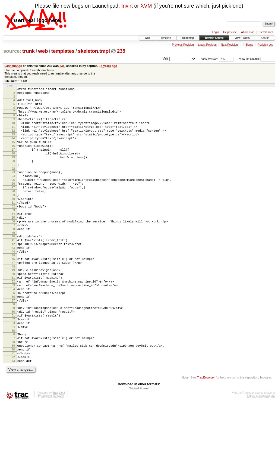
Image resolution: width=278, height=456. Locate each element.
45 (13, 288)
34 (13, 238)
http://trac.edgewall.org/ (261, 448)
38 (13, 256)
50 (13, 309)
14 (13, 148)
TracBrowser (206, 430)
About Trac (247, 32)
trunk (28, 51)
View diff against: (257, 58)
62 (13, 363)
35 (13, 242)
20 (13, 175)
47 (13, 296)
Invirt (127, 6)
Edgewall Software (52, 448)
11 (13, 134)
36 (13, 247)
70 (13, 399)
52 (13, 318)
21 (13, 180)
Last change (13, 65)
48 (13, 300)
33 (13, 234)
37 (13, 252)
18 (13, 166)
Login (215, 32)
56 (13, 336)
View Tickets (242, 37)
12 (13, 138)
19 (13, 171)
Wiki (147, 37)
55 (13, 332)
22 (13, 185)
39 (13, 261)
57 (13, 341)
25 (13, 197)
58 (13, 346)
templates (63, 51)
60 (13, 354)
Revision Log (265, 44)
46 (13, 291)
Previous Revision (183, 44)
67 (13, 385)
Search (265, 37)
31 (13, 225)
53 (13, 322)
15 (13, 152)
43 (13, 278)
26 (13, 202)
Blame (249, 44)
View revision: (209, 58)
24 (13, 193)
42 (13, 274)
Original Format (139, 441)
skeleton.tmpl (94, 51)
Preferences (266, 32)
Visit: (166, 58)
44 (13, 283)
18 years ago (108, 65)
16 (13, 157)
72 (13, 408)
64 (13, 372)
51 (13, 313)
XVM (146, 6)
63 (13, 368)
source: (12, 51)
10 (13, 129)
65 (13, 377)
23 (13, 188)
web (43, 51)
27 (13, 207)
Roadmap (188, 37)
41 (13, 269)
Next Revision (229, 44)
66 (13, 380)
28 (13, 211)
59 (13, 349)
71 (13, 403)
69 (13, 394)
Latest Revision (207, 44)
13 (13, 143)
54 (13, 327)
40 (13, 264)
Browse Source (214, 37)
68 (13, 390)
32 (13, 230)
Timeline (166, 37)
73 (13, 413)
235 (121, 51)
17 (13, 161)
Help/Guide (230, 32)
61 (13, 358)
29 (13, 216)
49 (13, 304)
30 (13, 220)
